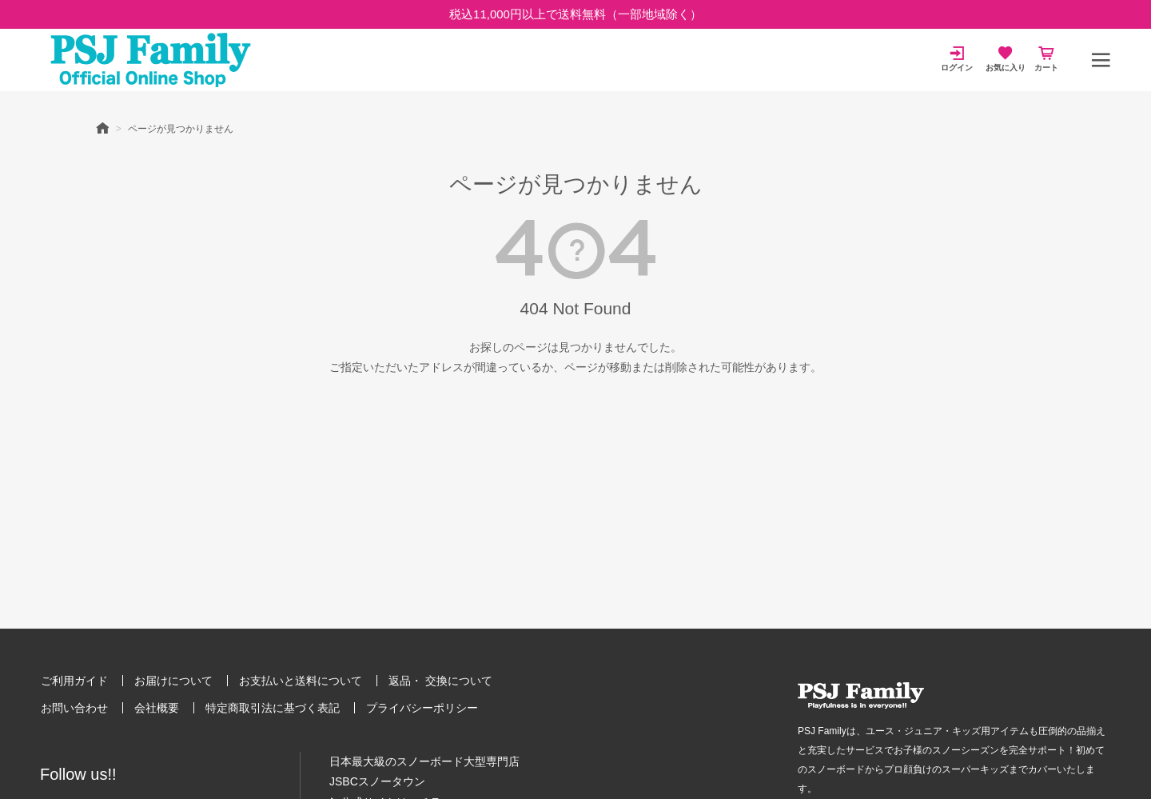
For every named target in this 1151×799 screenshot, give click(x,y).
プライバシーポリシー (422, 707)
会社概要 (156, 707)
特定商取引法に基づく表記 (272, 707)
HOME (102, 127)
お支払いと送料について (300, 680)
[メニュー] (1100, 60)
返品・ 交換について (440, 680)
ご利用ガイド (74, 680)
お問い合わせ (74, 707)
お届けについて (173, 680)
